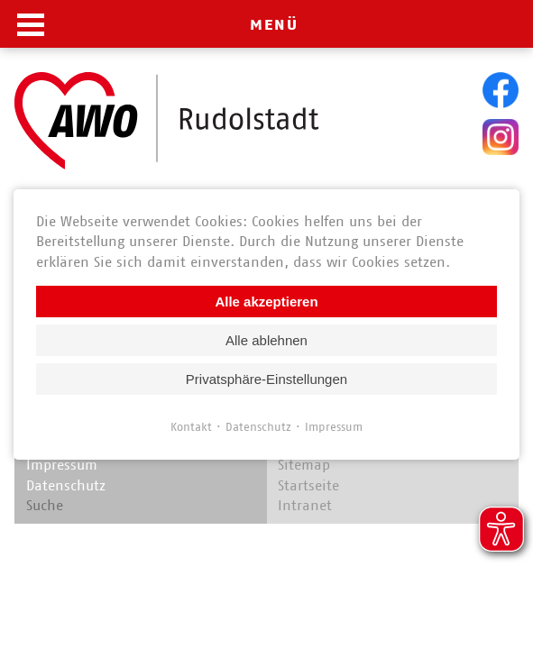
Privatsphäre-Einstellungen (266, 379)
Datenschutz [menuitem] (66, 485)
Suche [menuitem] (44, 505)
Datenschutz (258, 427)
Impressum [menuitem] (61, 464)
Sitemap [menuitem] (304, 464)
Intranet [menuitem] (305, 505)
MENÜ (274, 24)
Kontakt (191, 427)
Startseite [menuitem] (308, 485)
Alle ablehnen (266, 340)
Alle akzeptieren (266, 301)
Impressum (334, 427)
